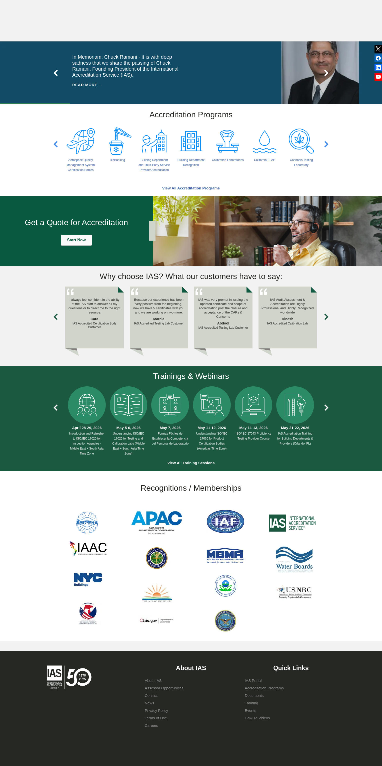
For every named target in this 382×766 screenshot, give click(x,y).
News (184, 6)
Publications (210, 6)
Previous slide (56, 73)
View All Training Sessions (190, 463)
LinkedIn (378, 58)
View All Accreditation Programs (191, 188)
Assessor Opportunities (164, 688)
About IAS (148, 27)
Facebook (378, 67)
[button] (76, 240)
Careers (151, 725)
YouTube (378, 77)
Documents (254, 695)
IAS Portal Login (259, 26)
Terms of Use (156, 718)
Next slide (326, 73)
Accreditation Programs (185, 27)
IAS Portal (253, 680)
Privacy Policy (156, 710)
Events (232, 6)
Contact (252, 6)
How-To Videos (257, 718)
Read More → (87, 85)
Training (220, 27)
